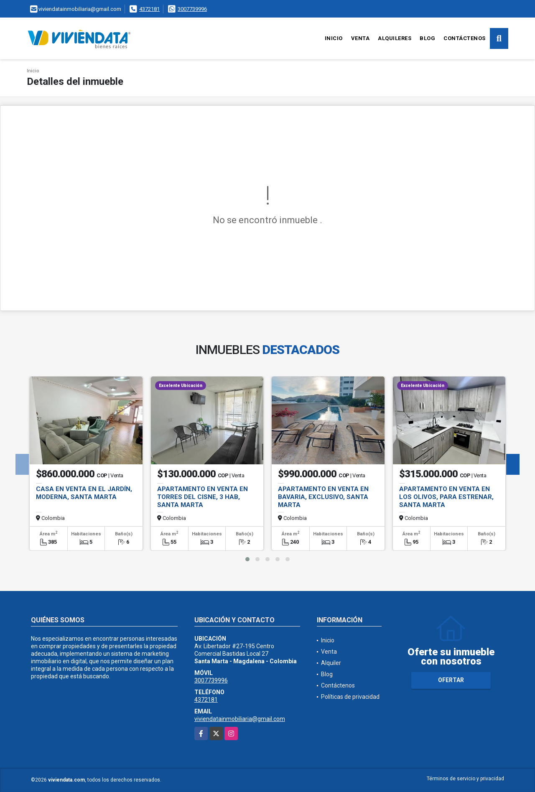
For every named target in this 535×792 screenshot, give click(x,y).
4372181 (149, 9)
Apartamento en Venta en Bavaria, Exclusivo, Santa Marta (323, 497)
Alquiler (331, 663)
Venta (360, 38)
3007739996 (192, 9)
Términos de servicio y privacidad (465, 779)
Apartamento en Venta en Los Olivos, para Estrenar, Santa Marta (446, 497)
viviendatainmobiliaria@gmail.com (239, 719)
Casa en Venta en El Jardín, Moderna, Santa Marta (84, 493)
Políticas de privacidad (350, 696)
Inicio (334, 38)
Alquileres (394, 38)
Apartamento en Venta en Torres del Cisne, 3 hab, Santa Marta (202, 497)
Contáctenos (464, 38)
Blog (427, 38)
